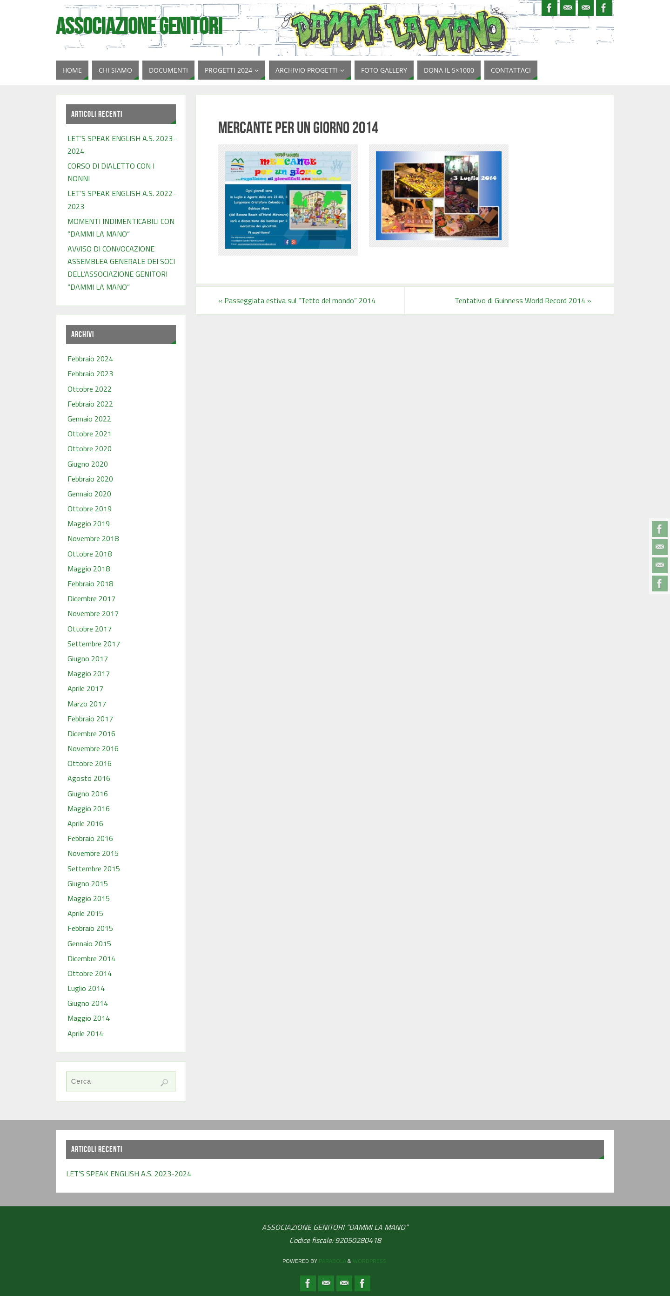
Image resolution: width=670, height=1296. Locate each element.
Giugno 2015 (87, 883)
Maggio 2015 (88, 898)
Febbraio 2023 (90, 373)
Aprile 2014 (85, 1033)
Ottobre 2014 (89, 973)
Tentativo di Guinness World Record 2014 (523, 300)
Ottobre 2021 (89, 433)
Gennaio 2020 (89, 493)
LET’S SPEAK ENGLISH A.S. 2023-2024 (128, 1173)
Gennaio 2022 (89, 418)
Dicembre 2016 (91, 733)
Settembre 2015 (93, 868)
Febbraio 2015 (90, 928)
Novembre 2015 (93, 853)
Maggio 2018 (88, 568)
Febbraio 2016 (90, 838)
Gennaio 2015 (89, 943)
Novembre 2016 (93, 748)
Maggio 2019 (88, 523)
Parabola (332, 1260)
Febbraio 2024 (90, 358)
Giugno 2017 (87, 658)
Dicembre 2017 (91, 598)
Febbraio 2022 (90, 403)
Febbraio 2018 (90, 583)
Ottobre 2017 (89, 628)
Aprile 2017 (85, 688)
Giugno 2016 (87, 793)
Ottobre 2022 (89, 388)
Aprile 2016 (85, 823)
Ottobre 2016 (89, 763)
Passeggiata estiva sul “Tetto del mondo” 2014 (296, 300)
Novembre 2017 (93, 613)
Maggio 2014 (88, 1018)
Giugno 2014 (87, 1003)
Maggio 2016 (88, 808)
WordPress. (370, 1260)
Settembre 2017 (93, 643)
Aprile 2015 (85, 913)
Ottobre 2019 (89, 508)
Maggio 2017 (88, 673)
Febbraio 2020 (90, 478)
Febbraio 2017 (90, 718)
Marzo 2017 (86, 703)
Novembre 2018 (93, 538)
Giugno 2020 (87, 463)
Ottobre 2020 (89, 448)
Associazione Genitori (139, 26)
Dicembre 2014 (91, 958)
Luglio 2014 (86, 988)
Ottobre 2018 (89, 553)
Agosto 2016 (88, 778)
